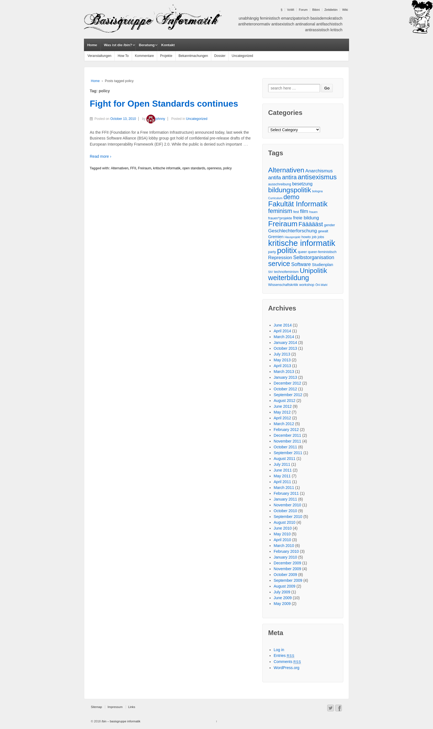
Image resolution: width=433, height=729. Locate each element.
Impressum (114, 707)
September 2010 (288, 516)
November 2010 (287, 505)
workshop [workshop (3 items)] (306, 285)
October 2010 (285, 511)
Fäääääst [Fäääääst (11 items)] (311, 224)
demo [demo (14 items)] (291, 197)
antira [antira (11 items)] (289, 177)
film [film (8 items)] (304, 211)
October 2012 (285, 389)
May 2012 (282, 412)
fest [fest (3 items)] (296, 212)
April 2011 (282, 482)
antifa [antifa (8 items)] (274, 177)
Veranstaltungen (100, 56)
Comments (287, 661)
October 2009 (285, 574)
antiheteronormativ (254, 24)
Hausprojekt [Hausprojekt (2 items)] (292, 237)
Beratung (147, 45)
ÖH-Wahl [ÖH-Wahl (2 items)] (321, 284)
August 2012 (284, 400)
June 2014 (283, 325)
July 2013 (282, 354)
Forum (303, 9)
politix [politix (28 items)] (287, 250)
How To (123, 56)
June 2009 (283, 598)
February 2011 (286, 493)
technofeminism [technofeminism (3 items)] (286, 272)
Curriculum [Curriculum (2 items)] (275, 198)
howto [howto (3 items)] (306, 237)
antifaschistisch (329, 24)
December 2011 (287, 435)
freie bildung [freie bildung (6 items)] (306, 217)
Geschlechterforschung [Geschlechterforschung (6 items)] (292, 230)
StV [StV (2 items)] (270, 271)
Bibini (316, 9)
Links (131, 707)
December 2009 (287, 563)
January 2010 (285, 557)
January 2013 (285, 377)
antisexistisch (282, 24)
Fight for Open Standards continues (164, 104)
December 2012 (287, 383)
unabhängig (249, 18)
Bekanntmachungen (193, 56)
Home (92, 45)
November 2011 (287, 441)
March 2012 (284, 424)
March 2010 (284, 545)
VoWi (290, 9)
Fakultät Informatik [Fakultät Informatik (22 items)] (298, 204)
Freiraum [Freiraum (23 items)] (282, 224)
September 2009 (288, 580)
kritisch (336, 30)
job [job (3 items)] (314, 237)
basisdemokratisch (326, 18)
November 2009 (287, 569)
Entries (284, 655)
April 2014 (282, 331)
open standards (193, 168)
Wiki (345, 9)
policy (227, 168)
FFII (133, 168)
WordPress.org (286, 667)
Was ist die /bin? (118, 45)
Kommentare (144, 56)
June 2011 (283, 470)
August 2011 (284, 458)
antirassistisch (317, 30)
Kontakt (168, 45)
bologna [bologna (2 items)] (317, 191)
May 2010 (282, 534)
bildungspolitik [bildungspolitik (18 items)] (289, 190)
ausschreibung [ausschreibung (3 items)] (279, 184)
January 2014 (285, 342)
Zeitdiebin (331, 9)
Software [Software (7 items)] (301, 264)
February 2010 (286, 551)
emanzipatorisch (295, 18)
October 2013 (285, 348)
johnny (155, 119)
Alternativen (119, 168)
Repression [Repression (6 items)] (280, 257)
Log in (279, 650)
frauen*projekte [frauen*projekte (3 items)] (280, 218)
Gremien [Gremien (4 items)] (276, 237)
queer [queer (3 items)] (302, 252)
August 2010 (284, 522)
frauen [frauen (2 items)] (313, 212)
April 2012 (282, 418)
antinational (305, 24)
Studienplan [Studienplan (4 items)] (322, 264)
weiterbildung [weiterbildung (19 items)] (288, 278)
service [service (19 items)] (279, 264)
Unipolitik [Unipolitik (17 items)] (313, 270)
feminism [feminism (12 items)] (280, 211)
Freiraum (144, 168)
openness (214, 168)
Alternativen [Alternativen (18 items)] (286, 170)
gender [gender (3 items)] (329, 225)
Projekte (166, 56)
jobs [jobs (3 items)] (321, 237)
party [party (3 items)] (272, 252)
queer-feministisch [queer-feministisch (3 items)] (322, 252)
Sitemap (96, 707)
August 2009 (284, 586)
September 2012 (288, 395)
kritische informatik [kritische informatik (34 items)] (301, 243)
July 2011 (282, 464)
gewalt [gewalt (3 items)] (323, 231)
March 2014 (284, 337)
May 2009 (282, 603)
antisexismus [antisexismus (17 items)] (317, 177)
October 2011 (285, 447)
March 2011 (284, 487)
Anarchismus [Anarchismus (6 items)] (319, 170)
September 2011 (288, 453)
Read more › (100, 156)
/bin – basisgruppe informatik (121, 721)
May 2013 (282, 360)
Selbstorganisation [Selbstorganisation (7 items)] (313, 257)
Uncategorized (242, 56)
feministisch (270, 18)
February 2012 (286, 429)
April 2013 (282, 366)
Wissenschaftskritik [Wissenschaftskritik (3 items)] (283, 285)
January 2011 (285, 499)
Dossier (220, 56)
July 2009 (282, 592)
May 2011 (282, 476)
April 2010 (282, 540)
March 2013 (284, 371)
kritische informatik (166, 168)
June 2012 (283, 406)
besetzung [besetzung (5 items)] (302, 183)
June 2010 (283, 528)
